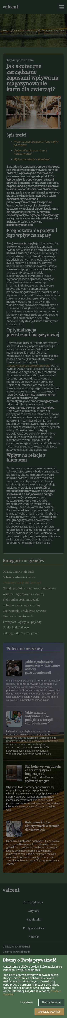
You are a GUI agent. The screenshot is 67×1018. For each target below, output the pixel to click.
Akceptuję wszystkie (49, 1011)
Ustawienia (26, 1002)
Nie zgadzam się (51, 1002)
